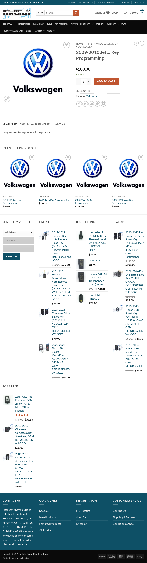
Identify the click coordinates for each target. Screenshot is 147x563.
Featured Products (105, 2)
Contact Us (139, 2)
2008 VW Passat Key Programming (122, 201)
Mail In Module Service (107, 23)
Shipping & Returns (124, 517)
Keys (49, 23)
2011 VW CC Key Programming (12, 201)
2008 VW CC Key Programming (84, 201)
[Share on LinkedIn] (103, 104)
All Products (124, 2)
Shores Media (22, 557)
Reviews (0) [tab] (59, 124)
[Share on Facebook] (79, 104)
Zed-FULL (8, 23)
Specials (71, 2)
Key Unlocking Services (82, 23)
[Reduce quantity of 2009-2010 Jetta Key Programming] (78, 81)
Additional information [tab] (35, 124)
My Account (83, 510)
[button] (115, 13)
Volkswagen (84, 46)
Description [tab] (10, 124)
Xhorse (40, 30)
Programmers (23, 23)
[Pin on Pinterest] (97, 104)
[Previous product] (142, 43)
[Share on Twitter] (85, 104)
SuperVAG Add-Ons (13, 30)
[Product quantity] (83, 81)
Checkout (81, 523)
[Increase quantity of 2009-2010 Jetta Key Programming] (89, 81)
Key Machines (61, 23)
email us (22, 544)
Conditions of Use (123, 523)
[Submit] (76, 13)
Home (79, 43)
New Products (86, 2)
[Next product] (136, 43)
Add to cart (106, 81)
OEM (124, 23)
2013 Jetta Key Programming (54, 200)
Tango (29, 30)
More (50, 30)
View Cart (82, 517)
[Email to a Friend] (91, 104)
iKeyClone (38, 23)
